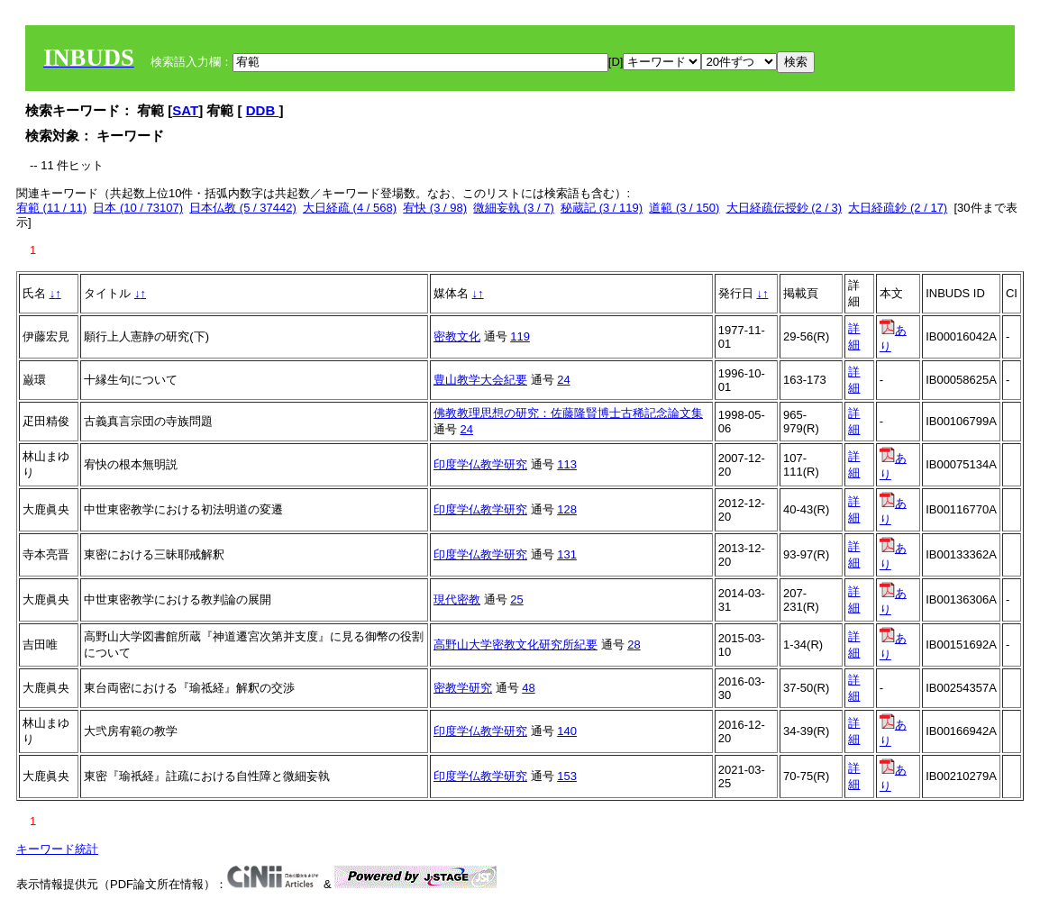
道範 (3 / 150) (684, 207)
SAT (185, 110)
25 (516, 599)
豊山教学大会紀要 (480, 379)
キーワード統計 (57, 849)
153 (567, 776)
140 (567, 731)
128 (567, 509)
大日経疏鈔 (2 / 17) (897, 207)
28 (633, 644)
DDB (262, 110)
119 (520, 336)
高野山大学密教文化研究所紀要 (515, 644)
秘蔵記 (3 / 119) (602, 207)
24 (563, 379)
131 (567, 554)
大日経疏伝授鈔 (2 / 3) (784, 207)
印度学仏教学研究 (480, 464)
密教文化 (456, 336)
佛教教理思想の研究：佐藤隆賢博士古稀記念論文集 (568, 413)
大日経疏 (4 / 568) (350, 207)
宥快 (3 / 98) (435, 207)
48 (528, 688)
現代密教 (456, 599)
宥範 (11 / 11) (51, 207)
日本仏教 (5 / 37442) (242, 207)
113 (567, 464)
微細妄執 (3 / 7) (513, 207)
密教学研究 (462, 688)
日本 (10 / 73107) (138, 207)
